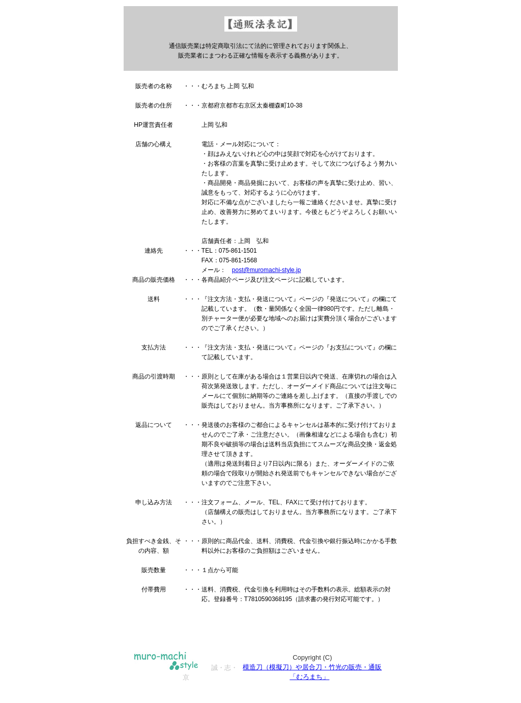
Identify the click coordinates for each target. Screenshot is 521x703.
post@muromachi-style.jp (266, 270)
